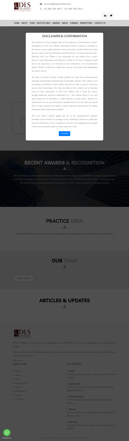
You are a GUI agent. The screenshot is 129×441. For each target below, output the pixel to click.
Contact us (100, 23)
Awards (56, 23)
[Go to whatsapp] (6, 432)
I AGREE (64, 133)
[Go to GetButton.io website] (6, 438)
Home (16, 23)
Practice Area (43, 23)
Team (32, 23)
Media (65, 23)
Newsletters (86, 23)
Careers (74, 23)
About (24, 23)
